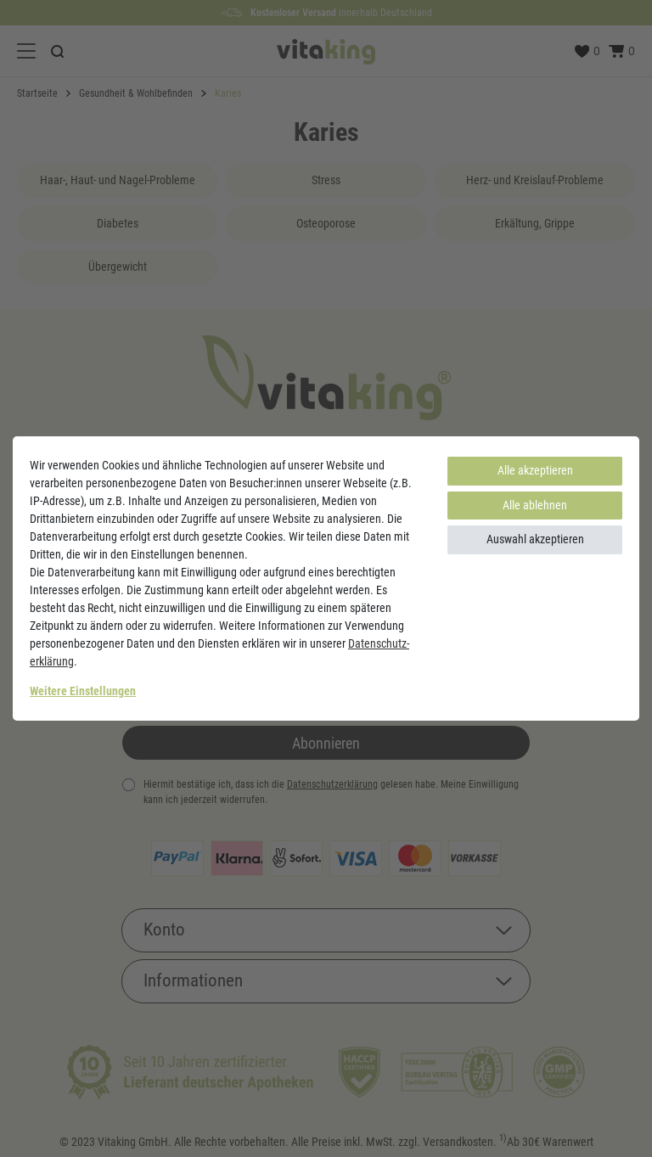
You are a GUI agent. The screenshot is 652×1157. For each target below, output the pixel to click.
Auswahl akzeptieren (535, 539)
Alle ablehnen (535, 505)
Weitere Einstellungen (83, 691)
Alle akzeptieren (535, 470)
